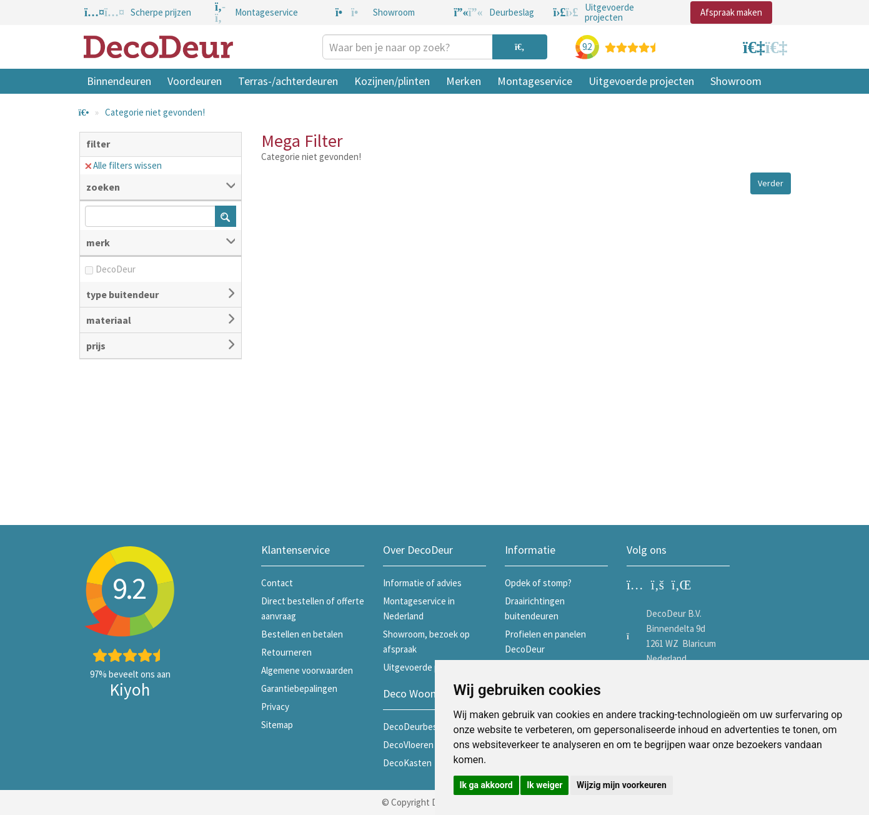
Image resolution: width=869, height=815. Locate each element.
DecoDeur (116, 269)
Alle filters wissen (123, 165)
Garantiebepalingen (299, 688)
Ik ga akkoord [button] (486, 785)
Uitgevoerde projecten (641, 81)
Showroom (736, 81)
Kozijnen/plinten (392, 81)
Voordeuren (194, 81)
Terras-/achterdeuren (288, 81)
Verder (770, 183)
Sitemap (277, 725)
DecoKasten (407, 763)
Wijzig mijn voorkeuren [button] (622, 785)
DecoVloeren (408, 745)
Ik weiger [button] (544, 785)
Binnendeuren (119, 81)
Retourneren (286, 652)
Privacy (275, 706)
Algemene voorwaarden (307, 670)
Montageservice (534, 81)
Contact (277, 583)
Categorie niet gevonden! (155, 112)
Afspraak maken (731, 12)
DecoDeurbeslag (416, 726)
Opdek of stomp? (538, 583)
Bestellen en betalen (302, 634)
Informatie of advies (422, 583)
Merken (463, 81)
